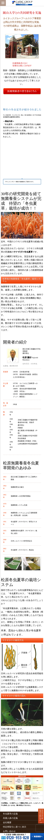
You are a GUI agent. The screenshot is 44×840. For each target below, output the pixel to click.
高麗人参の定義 (10, 818)
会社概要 (7, 822)
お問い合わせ (9, 831)
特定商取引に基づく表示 (14, 827)
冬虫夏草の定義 (10, 814)
